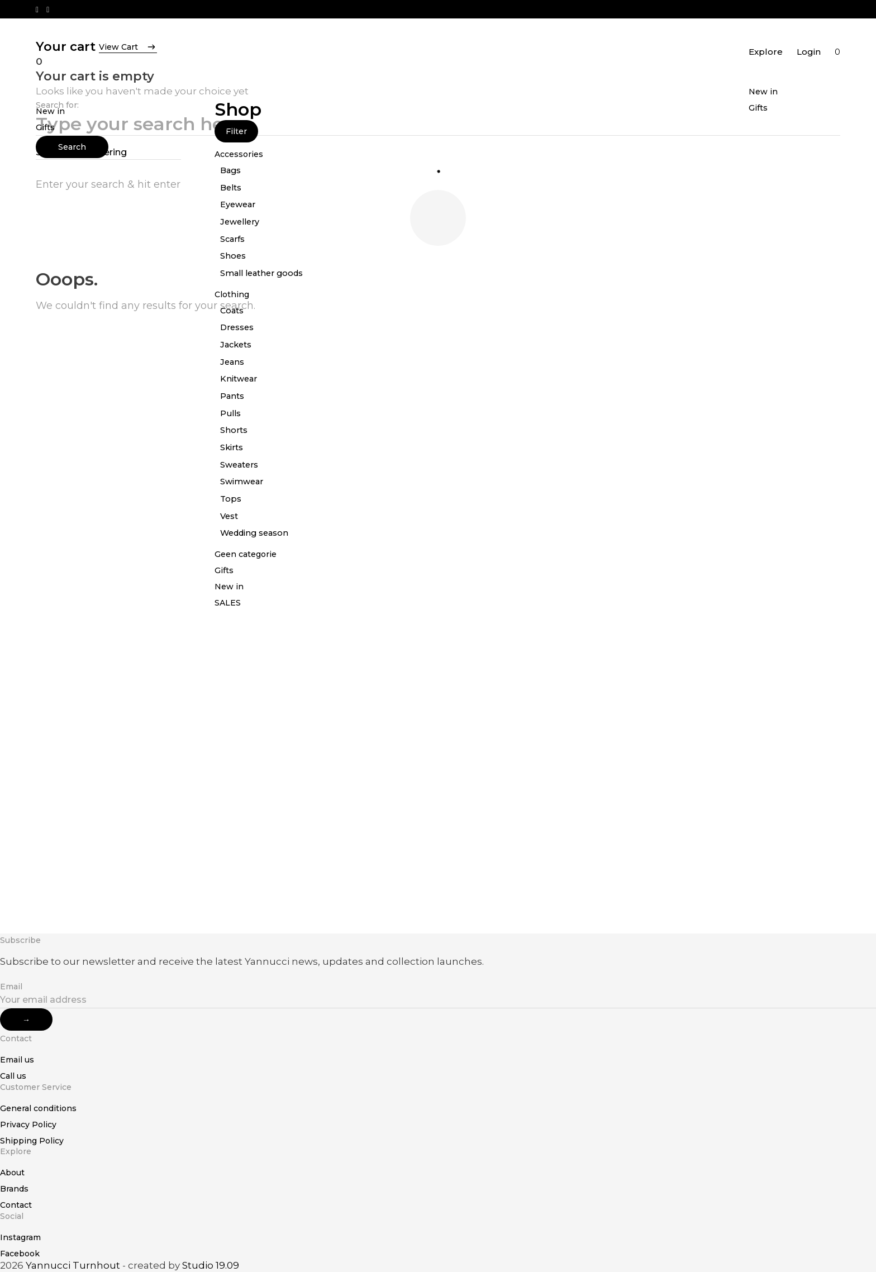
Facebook (20, 1254)
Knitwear (238, 379)
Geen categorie (246, 554)
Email (11, 987)
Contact (16, 1205)
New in (763, 92)
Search (72, 147)
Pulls (230, 413)
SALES (228, 603)
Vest (229, 516)
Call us (13, 1076)
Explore (766, 51)
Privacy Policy (28, 1124)
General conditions (38, 1108)
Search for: (57, 105)
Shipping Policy (32, 1141)
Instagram (20, 1237)
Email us (17, 1060)
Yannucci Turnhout (73, 1265)
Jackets (235, 345)
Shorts (233, 430)
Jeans (232, 362)
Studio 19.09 (210, 1265)
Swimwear (241, 482)
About (12, 1173)
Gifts (758, 108)
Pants (232, 396)
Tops (230, 499)
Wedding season (254, 533)
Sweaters (239, 465)
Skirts (231, 447)
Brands (14, 1189)
